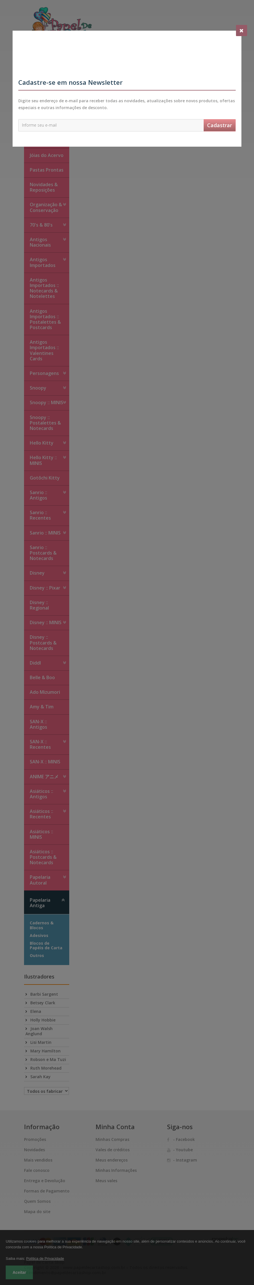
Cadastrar (219, 125)
